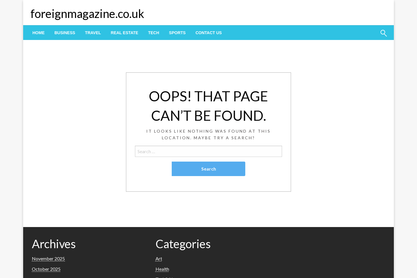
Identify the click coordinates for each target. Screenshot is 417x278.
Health (162, 269)
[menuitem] (39, 32)
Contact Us (208, 32)
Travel (93, 32)
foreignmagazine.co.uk (87, 14)
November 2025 (48, 258)
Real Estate (124, 32)
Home (38, 32)
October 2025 (46, 269)
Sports (177, 32)
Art (159, 258)
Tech (153, 32)
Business (64, 32)
